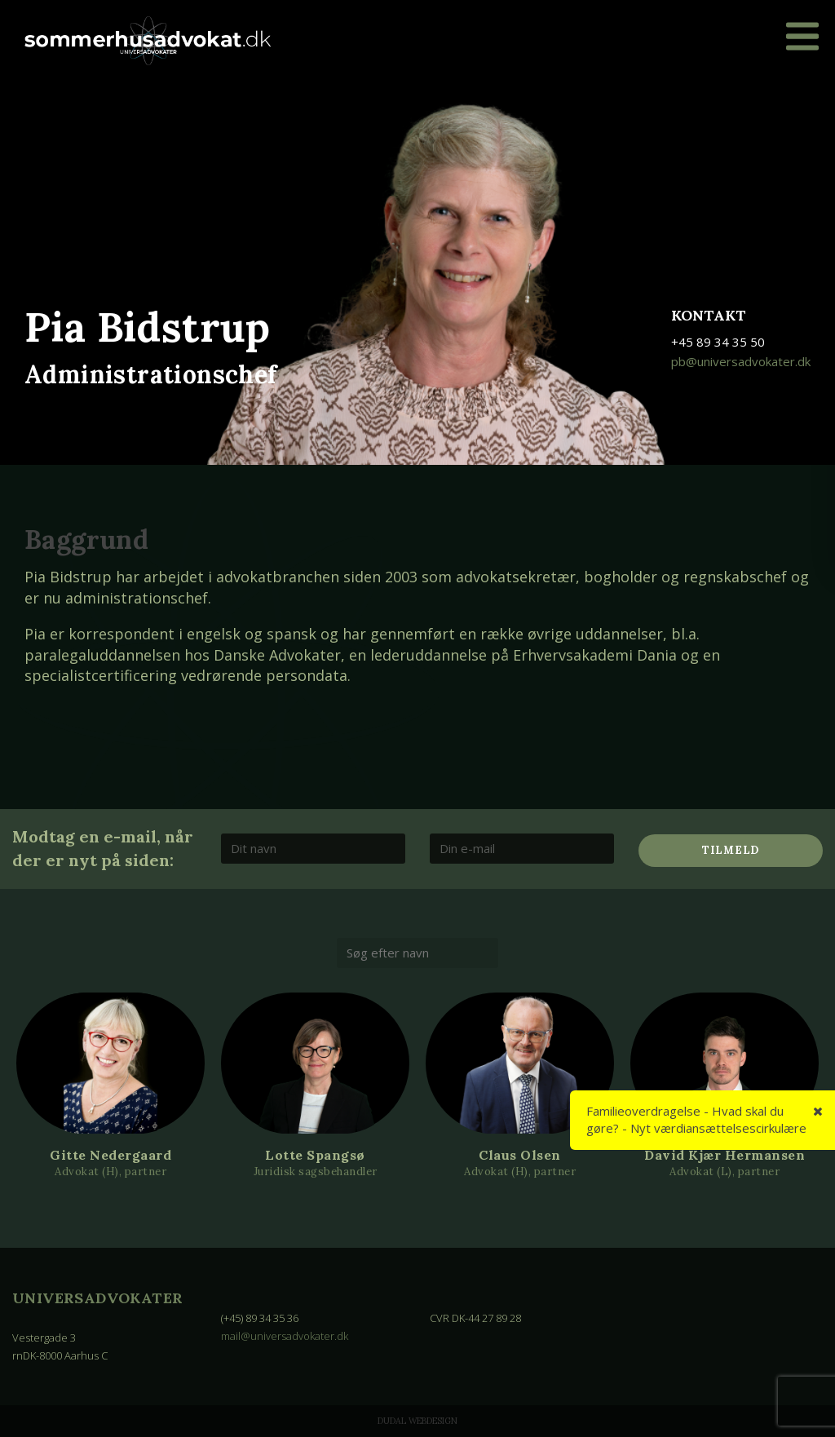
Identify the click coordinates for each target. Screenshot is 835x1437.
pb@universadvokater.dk (741, 361)
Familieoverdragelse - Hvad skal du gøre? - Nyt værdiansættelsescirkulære (696, 1119)
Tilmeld (730, 850)
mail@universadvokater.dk (284, 1336)
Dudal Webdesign (417, 1420)
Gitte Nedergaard (110, 1155)
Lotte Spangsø (315, 1155)
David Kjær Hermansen (724, 1155)
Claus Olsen (520, 1155)
